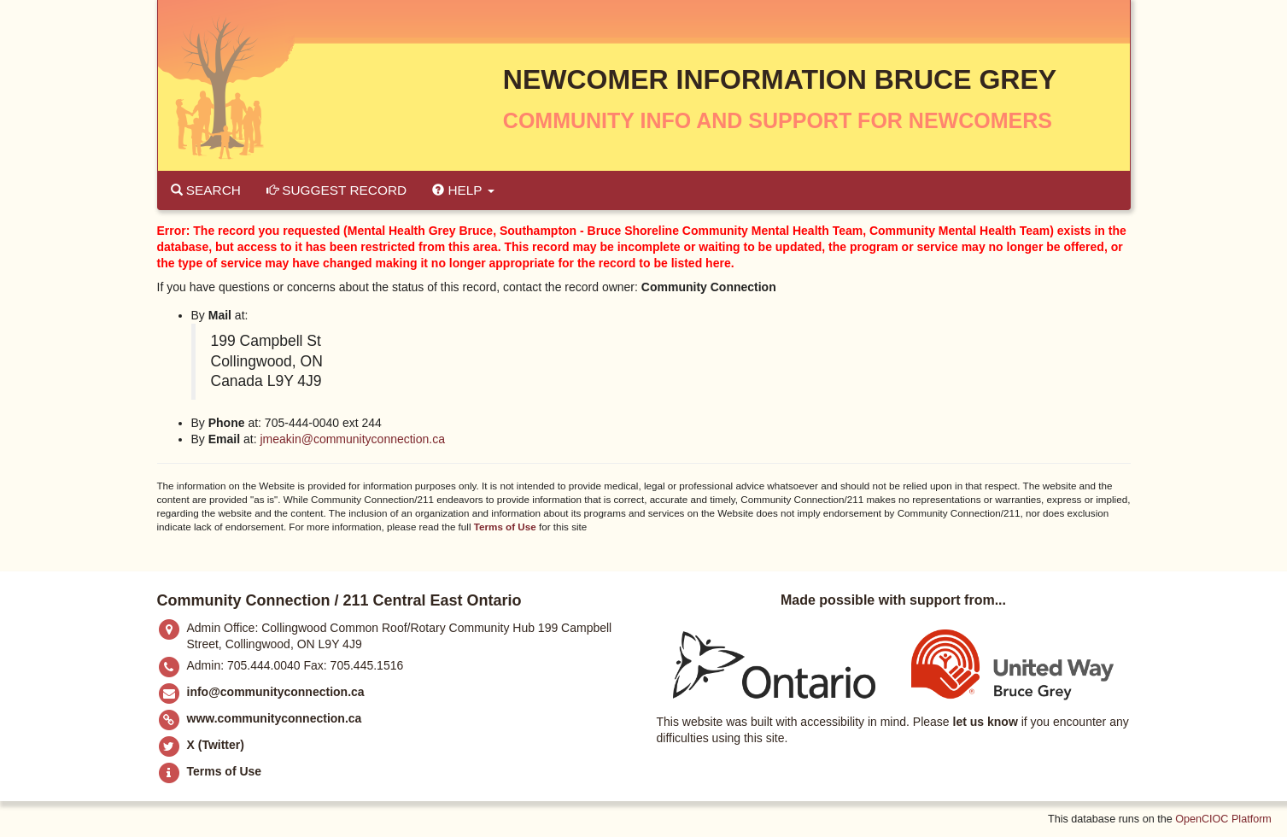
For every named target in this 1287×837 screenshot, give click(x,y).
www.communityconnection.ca (274, 718)
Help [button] (463, 190)
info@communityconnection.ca (276, 692)
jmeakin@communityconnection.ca (352, 439)
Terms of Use (505, 526)
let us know (985, 722)
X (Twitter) (215, 745)
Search (206, 190)
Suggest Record (336, 190)
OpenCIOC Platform (1223, 819)
